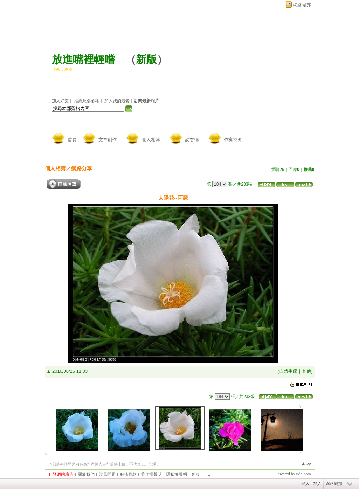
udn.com (303, 473)
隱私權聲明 (176, 474)
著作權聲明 (151, 474)
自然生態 (288, 371)
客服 (195, 474)
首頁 (72, 139)
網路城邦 (302, 4)
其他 (306, 371)
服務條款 (128, 474)
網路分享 (81, 168)
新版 (146, 59)
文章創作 (107, 139)
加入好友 (60, 100)
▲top (306, 463)
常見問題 (107, 474)
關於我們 (86, 474)
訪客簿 (192, 139)
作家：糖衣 (62, 69)
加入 (317, 483)
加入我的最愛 (117, 100)
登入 (305, 483)
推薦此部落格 (86, 100)
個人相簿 (151, 139)
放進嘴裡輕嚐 (83, 59)
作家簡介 (233, 139)
